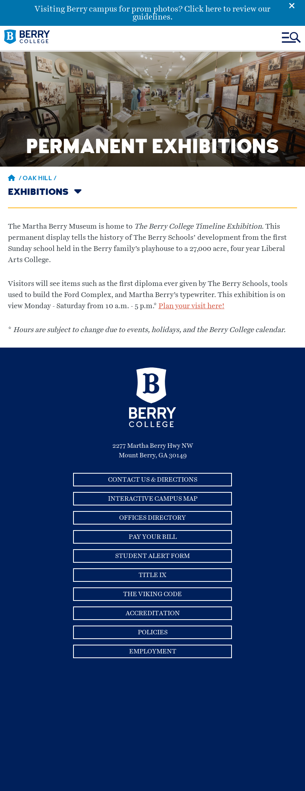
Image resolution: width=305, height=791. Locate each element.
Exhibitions (38, 193)
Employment (152, 651)
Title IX (152, 575)
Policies (153, 632)
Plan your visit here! (191, 306)
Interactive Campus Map (152, 499)
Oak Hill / (39, 179)
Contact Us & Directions (152, 479)
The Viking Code (152, 594)
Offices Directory (152, 518)
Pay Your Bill (153, 537)
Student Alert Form (152, 556)
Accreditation (152, 613)
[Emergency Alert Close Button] (297, 5)
